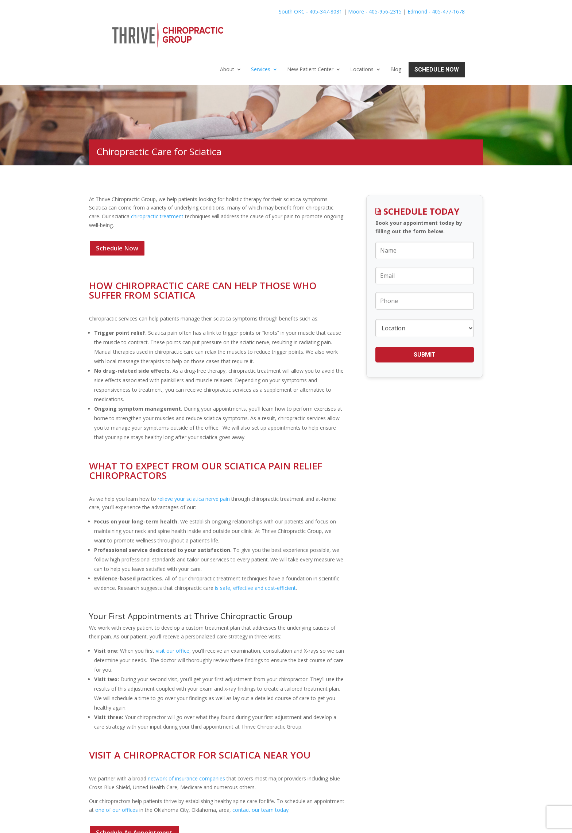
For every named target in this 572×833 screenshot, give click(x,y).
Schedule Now (436, 31)
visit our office (172, 613)
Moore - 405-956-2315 (375, 11)
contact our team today (260, 772)
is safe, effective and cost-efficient (255, 550)
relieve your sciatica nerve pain (193, 461)
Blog (395, 31)
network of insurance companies (186, 741)
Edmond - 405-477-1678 (436, 11)
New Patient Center (310, 31)
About (227, 31)
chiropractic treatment (157, 178)
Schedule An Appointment (134, 795)
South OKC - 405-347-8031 (310, 11)
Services (260, 31)
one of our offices (116, 772)
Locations (362, 31)
